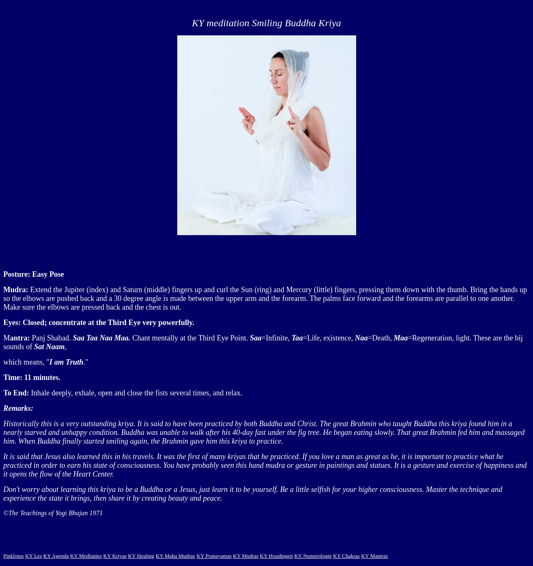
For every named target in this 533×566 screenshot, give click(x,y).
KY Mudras (245, 556)
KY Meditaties (86, 556)
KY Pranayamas (213, 556)
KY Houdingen (276, 556)
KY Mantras (374, 556)
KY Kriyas (114, 556)
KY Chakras (346, 556)
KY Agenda (56, 556)
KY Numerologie (313, 556)
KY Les (33, 556)
